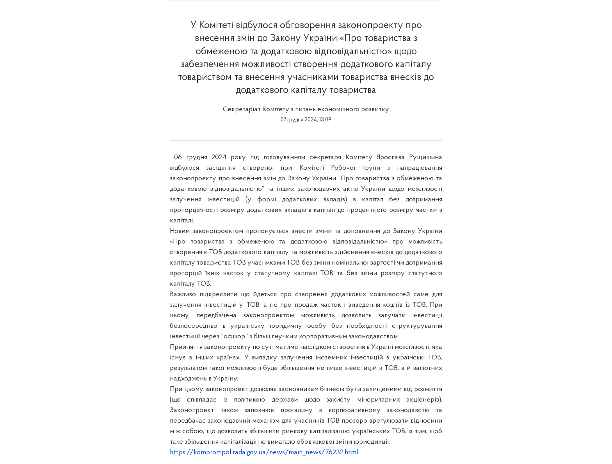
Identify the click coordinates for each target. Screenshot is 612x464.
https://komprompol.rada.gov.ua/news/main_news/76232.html (264, 452)
